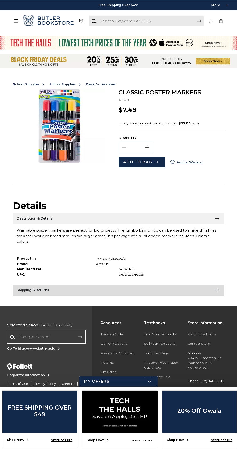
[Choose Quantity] (136, 147)
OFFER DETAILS (61, 440)
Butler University (40, 325)
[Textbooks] (81, 21)
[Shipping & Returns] (118, 290)
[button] (16, 21)
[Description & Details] (118, 218)
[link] (221, 21)
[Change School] (46, 337)
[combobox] (46, 337)
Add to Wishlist (190, 162)
